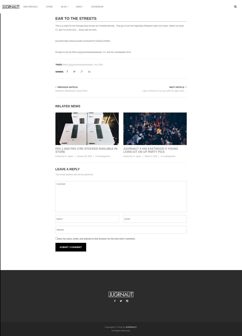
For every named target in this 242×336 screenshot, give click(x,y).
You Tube (98, 65)
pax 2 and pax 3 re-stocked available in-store (86, 150)
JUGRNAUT (131, 327)
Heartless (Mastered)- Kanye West (71, 91)
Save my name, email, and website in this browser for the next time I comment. (96, 239)
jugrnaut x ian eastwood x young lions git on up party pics (150, 150)
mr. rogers (69, 156)
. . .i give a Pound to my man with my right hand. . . (163, 91)
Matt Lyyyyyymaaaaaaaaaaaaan (78, 65)
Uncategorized (104, 156)
